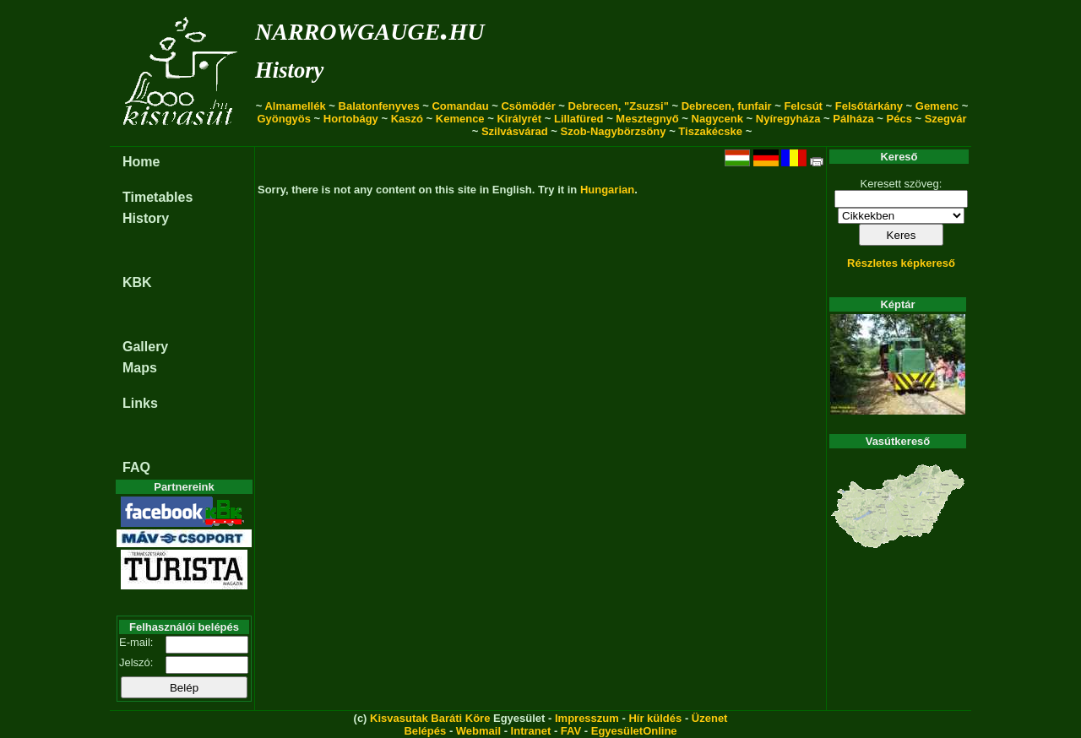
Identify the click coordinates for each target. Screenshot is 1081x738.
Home (141, 162)
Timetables (157, 197)
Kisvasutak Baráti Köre (430, 718)
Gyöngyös (284, 118)
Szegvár (946, 118)
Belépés (425, 730)
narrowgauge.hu (369, 28)
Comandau (460, 106)
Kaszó (407, 118)
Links (140, 403)
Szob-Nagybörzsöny (613, 131)
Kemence (460, 118)
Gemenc (937, 106)
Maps (139, 368)
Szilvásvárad (514, 131)
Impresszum (587, 718)
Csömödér (528, 106)
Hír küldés (655, 718)
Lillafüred (579, 118)
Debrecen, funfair (727, 106)
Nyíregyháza (788, 118)
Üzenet (710, 718)
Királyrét (519, 118)
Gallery (145, 346)
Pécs (899, 118)
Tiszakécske (710, 131)
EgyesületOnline (634, 730)
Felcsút (803, 106)
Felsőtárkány (869, 106)
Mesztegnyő (647, 118)
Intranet (531, 730)
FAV (571, 730)
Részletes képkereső (901, 263)
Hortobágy (350, 118)
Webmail (478, 730)
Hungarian (607, 189)
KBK (137, 282)
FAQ (136, 467)
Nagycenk (717, 118)
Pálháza (853, 118)
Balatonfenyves (379, 106)
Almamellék (294, 106)
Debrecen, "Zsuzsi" (618, 106)
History (289, 70)
